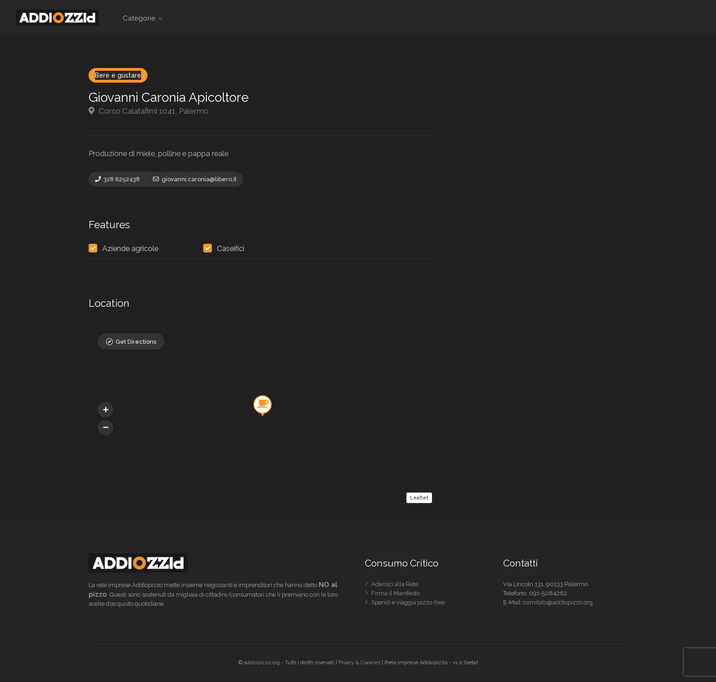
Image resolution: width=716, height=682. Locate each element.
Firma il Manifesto (395, 596)
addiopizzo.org (262, 664)
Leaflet (419, 499)
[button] (105, 429)
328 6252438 (117, 179)
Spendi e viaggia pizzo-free (408, 605)
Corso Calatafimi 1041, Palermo (149, 110)
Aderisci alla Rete (394, 587)
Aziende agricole (130, 250)
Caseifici (230, 250)
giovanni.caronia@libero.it (195, 179)
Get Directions (136, 344)
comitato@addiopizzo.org (558, 603)
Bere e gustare (118, 75)
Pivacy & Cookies (359, 664)
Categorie (139, 18)
